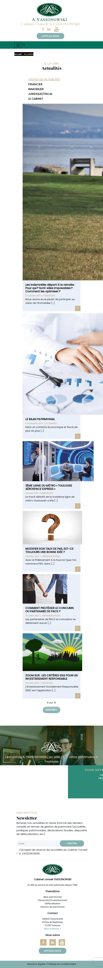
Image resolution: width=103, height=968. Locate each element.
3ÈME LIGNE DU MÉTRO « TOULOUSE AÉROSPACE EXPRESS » (48, 487)
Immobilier (46, 493)
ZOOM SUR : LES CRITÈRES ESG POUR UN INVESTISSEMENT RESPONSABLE (51, 677)
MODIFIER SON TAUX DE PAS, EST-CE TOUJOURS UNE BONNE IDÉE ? (49, 550)
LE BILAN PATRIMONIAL (40, 419)
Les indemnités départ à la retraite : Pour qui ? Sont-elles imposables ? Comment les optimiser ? (50, 288)
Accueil (17, 54)
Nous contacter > (52, 928)
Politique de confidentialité (61, 964)
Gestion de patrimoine (52, 906)
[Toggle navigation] (18, 45)
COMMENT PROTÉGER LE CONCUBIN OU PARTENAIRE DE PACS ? (49, 609)
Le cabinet (51, 423)
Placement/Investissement (52, 900)
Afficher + (51, 710)
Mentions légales (36, 964)
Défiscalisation (52, 903)
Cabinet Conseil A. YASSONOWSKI (50, 23)
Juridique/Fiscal (51, 556)
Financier (49, 295)
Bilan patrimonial (52, 897)
